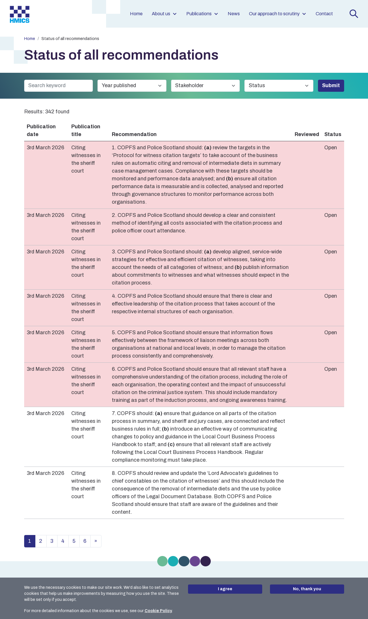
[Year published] (131, 86)
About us (164, 13)
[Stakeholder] (205, 86)
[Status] (278, 86)
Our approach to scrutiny (277, 13)
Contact (324, 13)
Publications (202, 13)
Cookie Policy (158, 611)
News (234, 13)
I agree (225, 589)
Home (136, 13)
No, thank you (307, 589)
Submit (331, 85)
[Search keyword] (58, 86)
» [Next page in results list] (95, 541)
